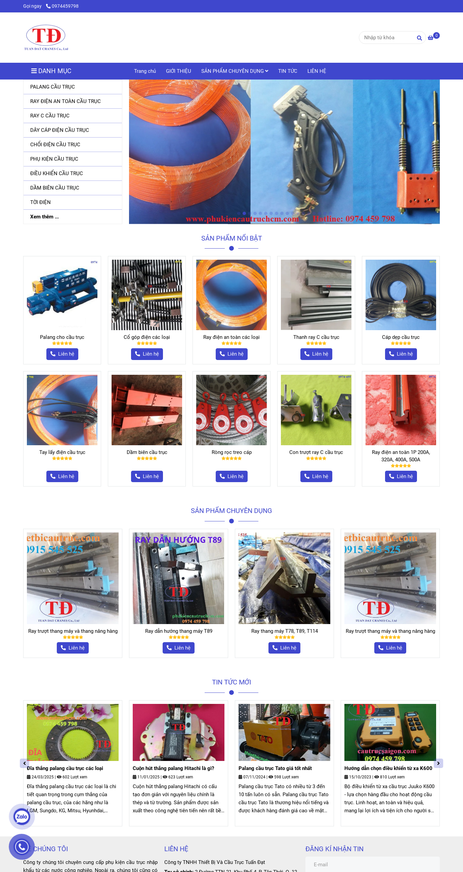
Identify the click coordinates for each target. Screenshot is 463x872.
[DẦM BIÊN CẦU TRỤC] (73, 188)
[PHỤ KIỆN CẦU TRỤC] (73, 159)
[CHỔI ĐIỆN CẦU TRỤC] (73, 145)
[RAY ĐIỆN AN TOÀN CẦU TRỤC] (73, 101)
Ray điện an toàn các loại (231, 337)
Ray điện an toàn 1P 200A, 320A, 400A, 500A (401, 456)
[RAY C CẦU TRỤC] (73, 116)
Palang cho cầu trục (62, 337)
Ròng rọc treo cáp (232, 452)
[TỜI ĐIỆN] (73, 202)
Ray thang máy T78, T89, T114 (284, 631)
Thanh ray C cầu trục (316, 337)
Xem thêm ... (44, 217)
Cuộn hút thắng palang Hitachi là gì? (173, 768)
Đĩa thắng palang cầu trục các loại (65, 768)
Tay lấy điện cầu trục (62, 452)
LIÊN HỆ (316, 71)
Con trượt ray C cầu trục (316, 452)
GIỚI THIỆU (178, 71)
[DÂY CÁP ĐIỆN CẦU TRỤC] (73, 130)
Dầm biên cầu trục (147, 452)
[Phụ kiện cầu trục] (434, 38)
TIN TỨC (287, 71)
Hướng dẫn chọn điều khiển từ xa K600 (388, 768)
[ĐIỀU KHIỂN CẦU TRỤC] (73, 173)
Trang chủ (145, 71)
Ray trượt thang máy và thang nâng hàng (73, 631)
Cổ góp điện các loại (147, 337)
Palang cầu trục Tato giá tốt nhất (275, 768)
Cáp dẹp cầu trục (401, 337)
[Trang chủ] (46, 37)
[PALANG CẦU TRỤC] (73, 87)
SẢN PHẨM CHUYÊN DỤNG (234, 71)
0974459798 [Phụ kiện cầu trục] (62, 6)
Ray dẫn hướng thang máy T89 (178, 631)
